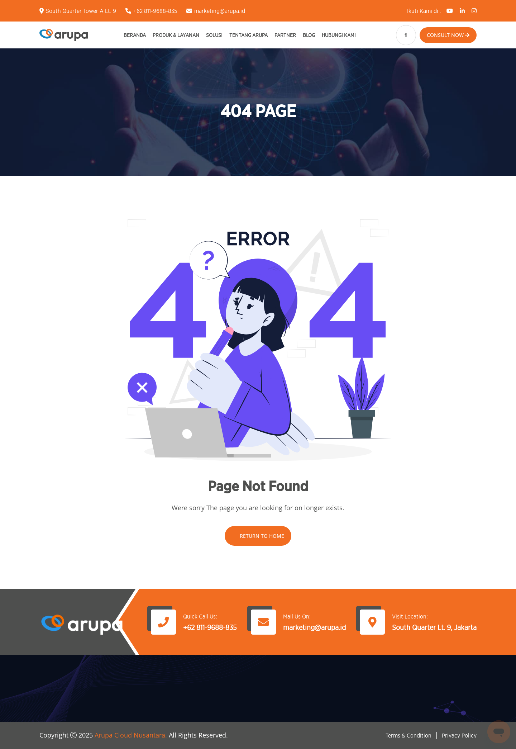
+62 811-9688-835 (155, 10)
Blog (309, 35)
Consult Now (448, 35)
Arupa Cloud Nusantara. (131, 735)
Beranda (135, 35)
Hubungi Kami (339, 35)
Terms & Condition (408, 735)
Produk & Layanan (176, 35)
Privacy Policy (459, 735)
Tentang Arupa (248, 35)
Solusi (214, 35)
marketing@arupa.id (219, 10)
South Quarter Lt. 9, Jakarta (434, 627)
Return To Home (258, 535)
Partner (285, 35)
